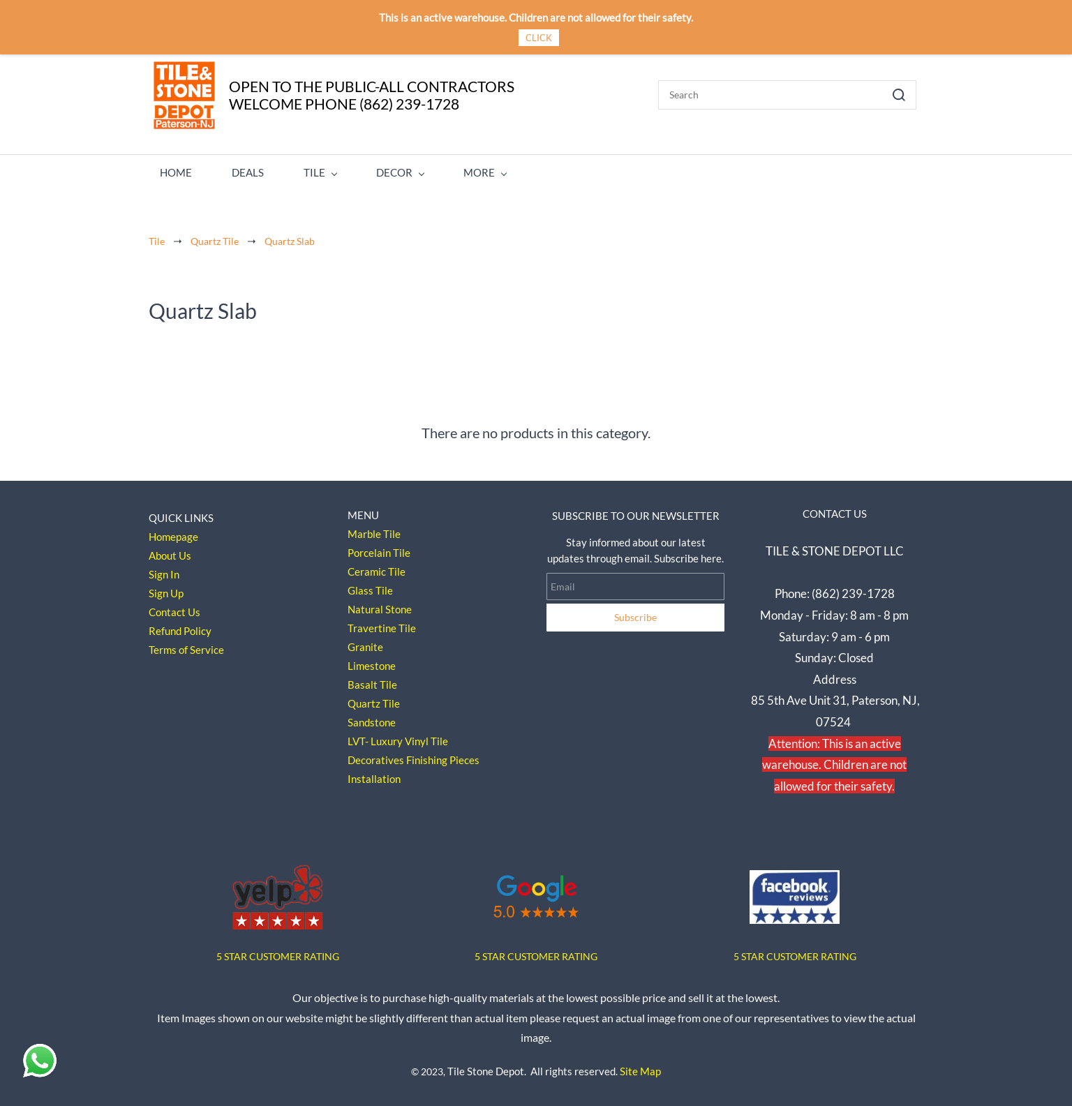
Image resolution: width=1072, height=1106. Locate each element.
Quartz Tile (215, 236)
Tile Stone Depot (485, 1066)
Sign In (164, 570)
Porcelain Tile (379, 548)
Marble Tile (374, 529)
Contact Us (174, 607)
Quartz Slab (290, 236)
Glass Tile (370, 586)
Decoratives (376, 755)
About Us (170, 551)
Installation (374, 774)
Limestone (372, 661)
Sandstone (372, 718)
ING (330, 951)
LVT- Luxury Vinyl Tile (398, 737)
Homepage (173, 532)
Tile (157, 236)
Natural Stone (380, 605)
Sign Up (166, 589)
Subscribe (635, 613)
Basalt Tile (372, 680)
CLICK (539, 37)
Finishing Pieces (442, 755)
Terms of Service (186, 645)
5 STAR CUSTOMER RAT (269, 951)
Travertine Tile (382, 624)
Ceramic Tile (376, 567)
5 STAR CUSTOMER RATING (536, 951)
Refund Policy (180, 626)
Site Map (640, 1066)
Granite (365, 642)
